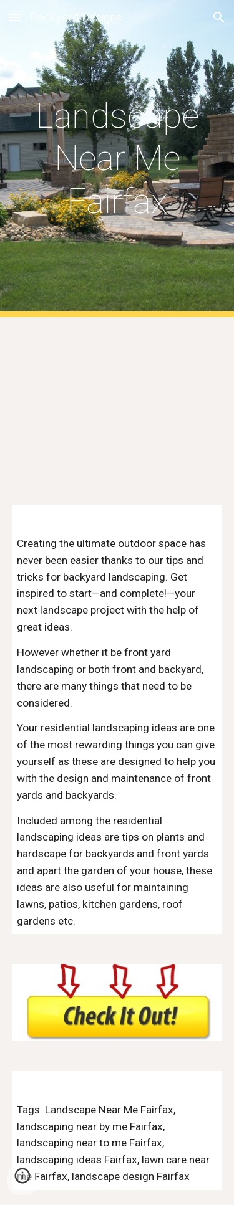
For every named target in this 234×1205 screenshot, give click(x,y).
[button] (15, 17)
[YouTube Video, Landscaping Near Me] (117, 403)
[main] (117, 158)
